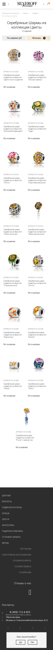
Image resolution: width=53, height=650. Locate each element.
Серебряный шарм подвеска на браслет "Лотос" (12, 180)
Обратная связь (13, 617)
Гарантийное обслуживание (16, 555)
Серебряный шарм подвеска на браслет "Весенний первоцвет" (13, 128)
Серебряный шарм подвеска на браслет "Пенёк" (12, 386)
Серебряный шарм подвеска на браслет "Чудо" (37, 128)
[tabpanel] (39, 261)
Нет (32, 642)
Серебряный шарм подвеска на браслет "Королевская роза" (37, 180)
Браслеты (7, 501)
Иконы (5, 543)
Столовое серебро (11, 537)
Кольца (5, 513)
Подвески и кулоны (12, 507)
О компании (25, 572)
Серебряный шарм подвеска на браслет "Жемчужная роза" (37, 231)
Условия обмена (22, 566)
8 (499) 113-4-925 (20, 612)
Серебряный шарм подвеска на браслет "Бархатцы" (12, 334)
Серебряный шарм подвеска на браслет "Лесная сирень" (37, 77)
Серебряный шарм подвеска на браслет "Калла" (37, 334)
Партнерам (25, 549)
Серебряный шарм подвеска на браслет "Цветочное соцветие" (13, 77)
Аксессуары (8, 525)
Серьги (5, 519)
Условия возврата (22, 561)
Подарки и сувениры (12, 531)
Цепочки (6, 496)
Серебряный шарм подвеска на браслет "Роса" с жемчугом (25, 437)
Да (20, 642)
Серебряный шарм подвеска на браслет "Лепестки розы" (12, 231)
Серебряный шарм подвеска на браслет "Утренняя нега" (12, 283)
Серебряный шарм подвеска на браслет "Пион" (37, 386)
